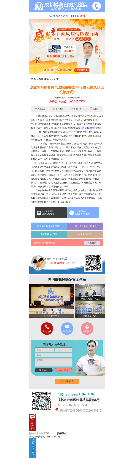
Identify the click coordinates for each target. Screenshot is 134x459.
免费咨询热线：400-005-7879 (67, 101)
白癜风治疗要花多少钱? (48, 226)
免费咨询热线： (67, 16)
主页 (33, 79)
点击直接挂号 (67, 381)
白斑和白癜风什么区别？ (45, 242)
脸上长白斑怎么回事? (85, 226)
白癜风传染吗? (85, 234)
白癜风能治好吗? (49, 234)
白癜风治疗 (45, 79)
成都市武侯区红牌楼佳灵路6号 (67, 98)
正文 (56, 79)
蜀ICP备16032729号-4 (72, 405)
